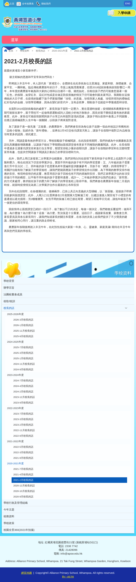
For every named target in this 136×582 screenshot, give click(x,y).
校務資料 (9, 516)
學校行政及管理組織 (16, 502)
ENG (127, 3)
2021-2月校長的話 (23, 480)
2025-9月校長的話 (23, 336)
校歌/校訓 (9, 301)
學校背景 (9, 280)
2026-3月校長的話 (23, 319)
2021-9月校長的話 (23, 458)
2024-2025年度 (15, 341)
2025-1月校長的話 (23, 358)
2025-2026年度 (15, 314)
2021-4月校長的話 (23, 474)
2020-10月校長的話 (24, 491)
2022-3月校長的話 (23, 452)
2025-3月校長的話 (23, 353)
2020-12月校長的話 (24, 485)
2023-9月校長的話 (23, 402)
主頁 (12, 3)
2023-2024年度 (15, 375)
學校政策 (9, 523)
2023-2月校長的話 (23, 424)
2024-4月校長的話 (23, 386)
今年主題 (9, 509)
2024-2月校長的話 (23, 391)
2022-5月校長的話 (23, 447)
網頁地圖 (26, 572)
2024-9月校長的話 (23, 369)
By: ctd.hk (68, 576)
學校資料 (24, 50)
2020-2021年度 (60, 50)
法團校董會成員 (13, 294)
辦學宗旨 (9, 287)
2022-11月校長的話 (24, 430)
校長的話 (40, 50)
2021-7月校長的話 (23, 469)
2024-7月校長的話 (23, 380)
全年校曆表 (27, 3)
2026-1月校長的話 (23, 325)
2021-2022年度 (15, 441)
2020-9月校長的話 (23, 496)
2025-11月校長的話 (24, 330)
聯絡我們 (46, 3)
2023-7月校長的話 (23, 413)
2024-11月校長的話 (24, 364)
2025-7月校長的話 (23, 347)
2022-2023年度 (15, 408)
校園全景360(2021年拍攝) (19, 529)
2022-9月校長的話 (23, 435)
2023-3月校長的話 (23, 419)
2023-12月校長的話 (24, 397)
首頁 (11, 50)
